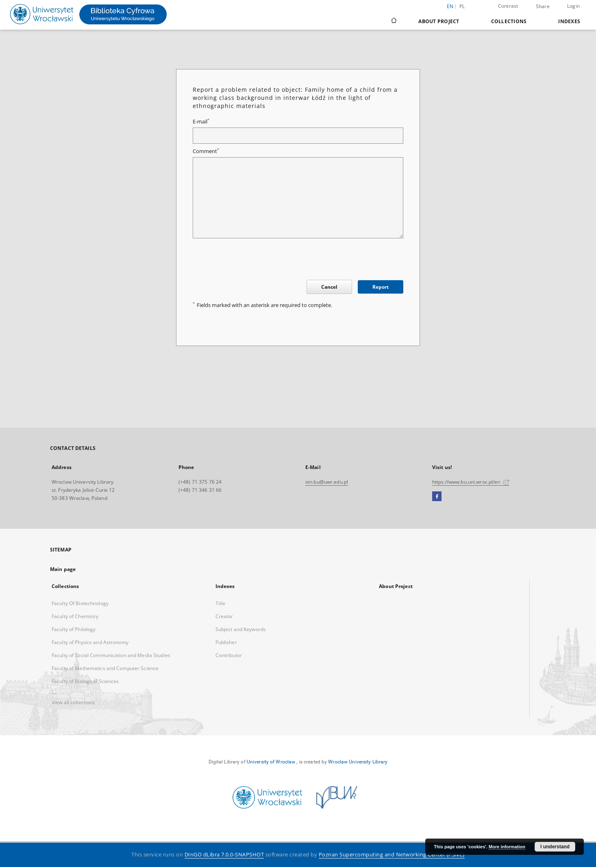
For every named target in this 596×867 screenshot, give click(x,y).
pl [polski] (462, 6)
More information (507, 846)
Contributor (228, 655)
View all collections (73, 702)
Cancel (329, 286)
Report (380, 286)
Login (573, 5)
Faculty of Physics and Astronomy (90, 642)
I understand (555, 847)
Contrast (508, 5)
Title (220, 603)
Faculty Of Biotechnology (80, 603)
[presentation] (254, 260)
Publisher (226, 642)
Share (543, 6)
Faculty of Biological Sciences (85, 681)
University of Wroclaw (271, 762)
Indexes (569, 21)
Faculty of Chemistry (75, 616)
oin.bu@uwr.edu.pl (326, 481)
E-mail (201, 121)
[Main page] (393, 21)
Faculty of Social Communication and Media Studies (111, 655)
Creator (224, 616)
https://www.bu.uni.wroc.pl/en (470, 481)
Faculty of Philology (74, 629)
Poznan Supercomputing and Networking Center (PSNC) (392, 854)
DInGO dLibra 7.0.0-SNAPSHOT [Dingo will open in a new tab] (224, 854)
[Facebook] (437, 496)
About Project (438, 21)
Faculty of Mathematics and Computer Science (105, 668)
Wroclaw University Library (357, 762)
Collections (509, 21)
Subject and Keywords (240, 629)
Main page (63, 569)
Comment (206, 151)
